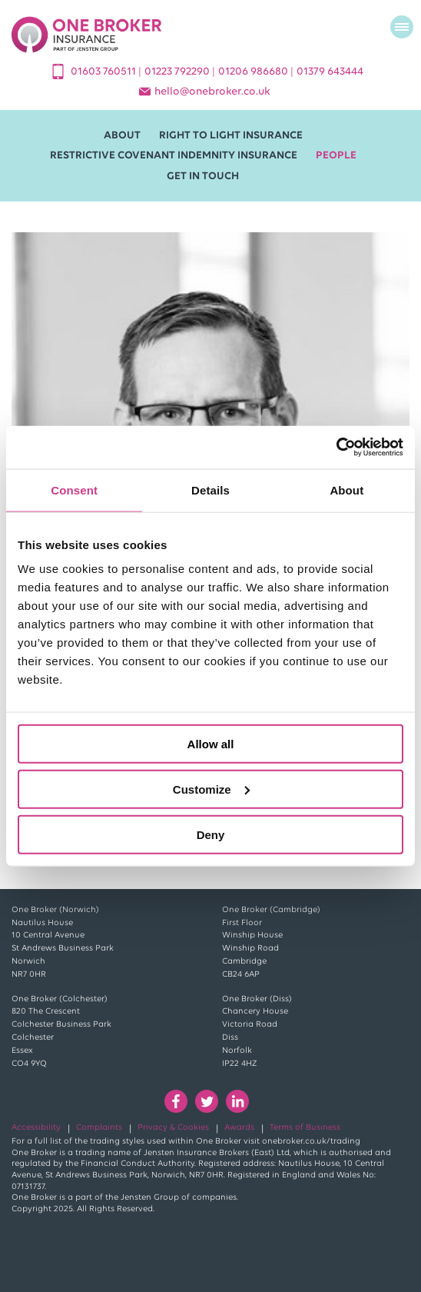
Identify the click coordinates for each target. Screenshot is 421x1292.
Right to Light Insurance (231, 136)
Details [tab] (210, 489)
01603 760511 (104, 72)
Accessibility (36, 1128)
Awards (239, 1128)
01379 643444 (330, 72)
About (122, 136)
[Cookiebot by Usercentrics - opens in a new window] (336, 448)
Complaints (99, 1128)
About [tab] (346, 489)
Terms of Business (305, 1128)
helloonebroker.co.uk (212, 92)
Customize (211, 788)
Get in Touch (203, 176)
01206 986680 (254, 72)
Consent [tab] (74, 489)
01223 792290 (178, 72)
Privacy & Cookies (173, 1128)
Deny (211, 834)
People (336, 156)
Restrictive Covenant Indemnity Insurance (173, 156)
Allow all (210, 744)
